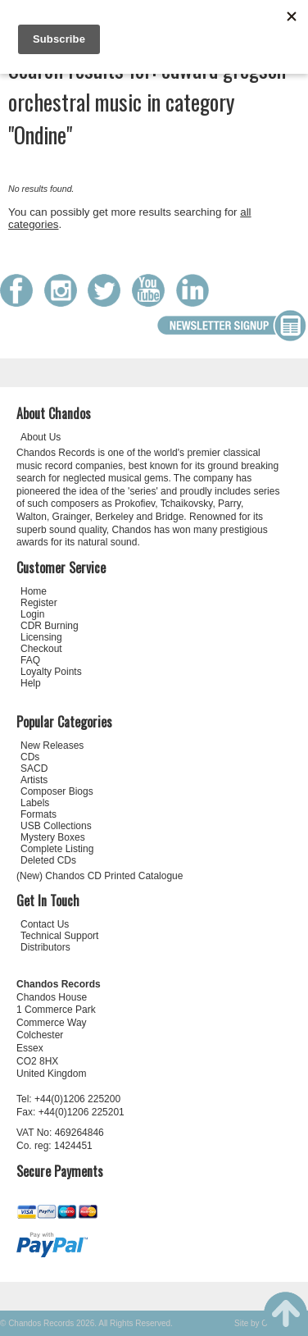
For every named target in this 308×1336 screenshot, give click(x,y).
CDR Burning (49, 626)
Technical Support (59, 936)
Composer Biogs (56, 791)
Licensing (41, 637)
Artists (34, 780)
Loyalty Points (51, 671)
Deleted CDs (48, 860)
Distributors (45, 947)
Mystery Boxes (52, 837)
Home (33, 591)
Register (38, 603)
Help (30, 683)
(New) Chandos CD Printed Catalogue (99, 876)
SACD (34, 768)
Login (32, 614)
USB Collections (56, 826)
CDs (29, 757)
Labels (34, 803)
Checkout (41, 648)
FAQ (30, 660)
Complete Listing (56, 849)
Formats (38, 814)
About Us (40, 437)
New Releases (52, 745)
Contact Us (44, 924)
